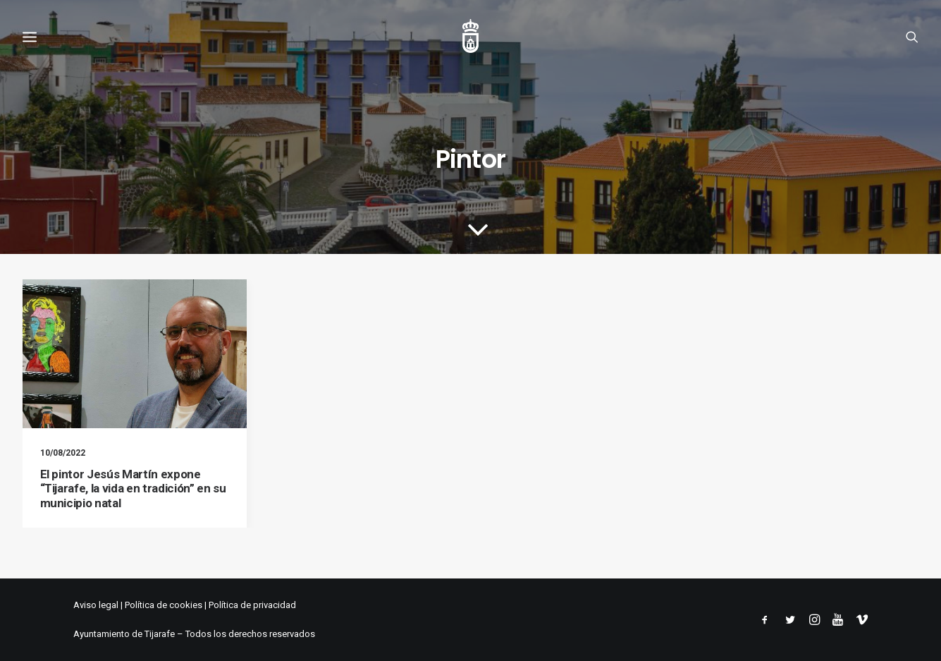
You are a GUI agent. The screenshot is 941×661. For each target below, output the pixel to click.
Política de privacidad (252, 605)
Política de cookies (163, 605)
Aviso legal (95, 605)
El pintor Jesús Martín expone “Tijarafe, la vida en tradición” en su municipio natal (133, 488)
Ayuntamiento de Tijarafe (124, 634)
